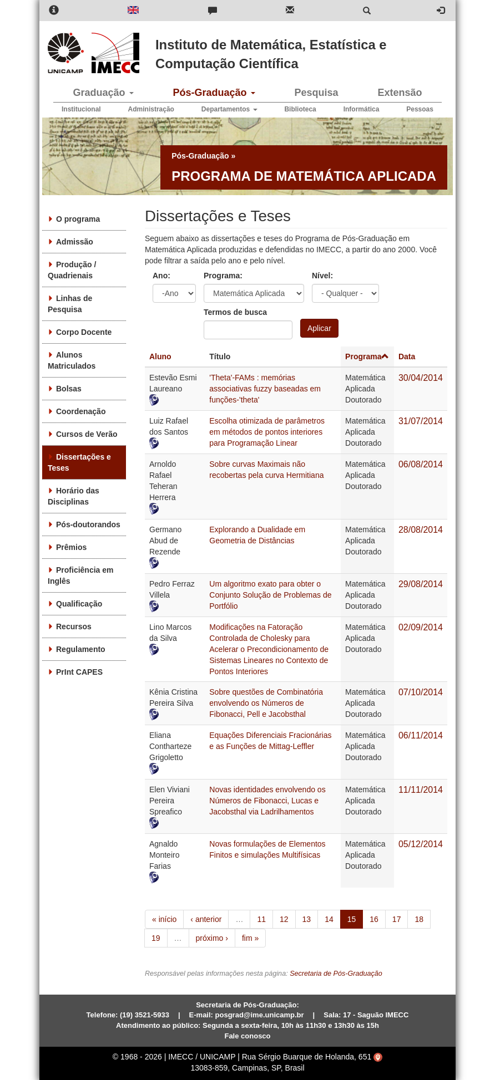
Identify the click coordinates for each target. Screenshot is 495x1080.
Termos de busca (235, 312)
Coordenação (80, 411)
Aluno (160, 356)
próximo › (212, 938)
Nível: (322, 275)
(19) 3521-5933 (144, 1015)
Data (406, 356)
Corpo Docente (84, 332)
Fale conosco (247, 1036)
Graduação (103, 92)
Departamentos (229, 109)
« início (164, 919)
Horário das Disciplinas (73, 496)
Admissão (74, 241)
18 (419, 919)
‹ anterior (205, 919)
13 (306, 919)
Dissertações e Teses (79, 462)
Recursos (74, 626)
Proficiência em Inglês (81, 575)
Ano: (161, 275)
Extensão (399, 92)
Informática (362, 109)
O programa (78, 219)
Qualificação (79, 603)
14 (329, 919)
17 (396, 919)
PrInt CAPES (79, 672)
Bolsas (69, 388)
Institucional (81, 109)
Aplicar (319, 328)
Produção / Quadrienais (72, 270)
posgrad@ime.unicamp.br (259, 1015)
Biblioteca (300, 109)
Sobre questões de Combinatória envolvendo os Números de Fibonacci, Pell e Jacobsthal (266, 703)
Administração (151, 109)
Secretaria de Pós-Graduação (336, 973)
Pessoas (419, 109)
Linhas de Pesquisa (70, 304)
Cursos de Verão (87, 434)
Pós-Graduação (214, 92)
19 (155, 938)
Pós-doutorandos (88, 524)
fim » (250, 938)
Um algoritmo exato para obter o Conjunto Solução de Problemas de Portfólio (270, 594)
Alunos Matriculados (71, 360)
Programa (367, 356)
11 (261, 919)
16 (374, 919)
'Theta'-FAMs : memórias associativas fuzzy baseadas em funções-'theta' (265, 388)
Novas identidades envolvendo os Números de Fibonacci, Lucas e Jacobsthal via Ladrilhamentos (267, 800)
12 (284, 919)
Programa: (223, 275)
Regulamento (80, 649)
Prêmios (71, 547)
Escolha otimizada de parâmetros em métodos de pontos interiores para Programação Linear (267, 431)
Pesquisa (316, 92)
